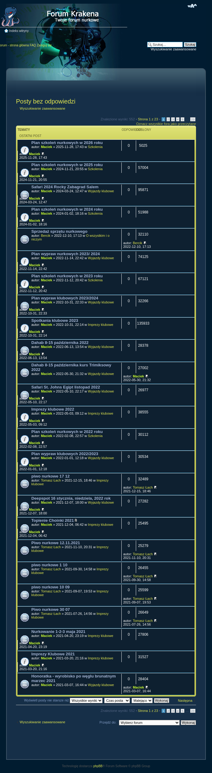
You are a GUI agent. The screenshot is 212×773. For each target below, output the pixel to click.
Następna (185, 700)
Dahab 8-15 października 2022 (59, 342)
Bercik (45, 235)
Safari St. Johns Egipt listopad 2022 (65, 387)
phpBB (98, 766)
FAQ (33, 45)
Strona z (148, 119)
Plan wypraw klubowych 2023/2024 (64, 298)
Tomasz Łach (51, 480)
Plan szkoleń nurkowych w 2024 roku (67, 209)
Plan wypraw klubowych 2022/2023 (64, 453)
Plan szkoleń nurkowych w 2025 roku (67, 164)
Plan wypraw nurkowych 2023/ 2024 (65, 254)
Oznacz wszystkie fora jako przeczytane (166, 124)
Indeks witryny (19, 31)
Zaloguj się (44, 45)
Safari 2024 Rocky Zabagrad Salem (64, 187)
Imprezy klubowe (100, 324)
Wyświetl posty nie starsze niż (63, 700)
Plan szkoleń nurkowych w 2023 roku (67, 276)
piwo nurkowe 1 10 (49, 565)
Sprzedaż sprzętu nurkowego (59, 231)
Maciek (46, 147)
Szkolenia (95, 147)
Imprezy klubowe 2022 (52, 409)
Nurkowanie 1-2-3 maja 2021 (58, 631)
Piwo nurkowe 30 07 (50, 609)
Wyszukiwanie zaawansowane (173, 49)
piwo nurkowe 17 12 (50, 476)
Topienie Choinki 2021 (52, 520)
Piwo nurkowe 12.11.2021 (55, 543)
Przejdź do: (108, 722)
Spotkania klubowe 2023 (54, 320)
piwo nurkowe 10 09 (50, 587)
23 (192, 119)
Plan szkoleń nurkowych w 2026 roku (67, 142)
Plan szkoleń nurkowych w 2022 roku (67, 431)
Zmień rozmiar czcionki (192, 6)
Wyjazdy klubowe (101, 191)
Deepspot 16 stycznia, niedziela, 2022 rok (71, 498)
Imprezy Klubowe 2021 (53, 654)
